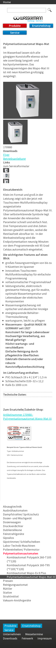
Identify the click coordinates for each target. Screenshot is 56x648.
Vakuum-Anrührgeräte (17, 600)
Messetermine (34, 634)
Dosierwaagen (12, 522)
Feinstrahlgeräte (13, 534)
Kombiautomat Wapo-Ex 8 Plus (26, 573)
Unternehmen (12, 634)
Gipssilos (8, 538)
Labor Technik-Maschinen (19, 545)
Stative (7, 592)
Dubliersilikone (12, 530)
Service (14, 32)
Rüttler (7, 588)
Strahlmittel (11, 596)
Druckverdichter (13, 526)
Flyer (6, 155)
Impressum (44, 638)
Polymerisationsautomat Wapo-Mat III (31, 577)
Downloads (10, 638)
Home (7, 2)
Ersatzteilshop (41, 26)
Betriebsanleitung (14, 158)
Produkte (15, 26)
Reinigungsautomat (15, 585)
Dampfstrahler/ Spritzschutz (21, 514)
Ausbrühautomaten (15, 510)
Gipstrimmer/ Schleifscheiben (21, 542)
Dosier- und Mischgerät (17, 518)
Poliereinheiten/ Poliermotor (21, 549)
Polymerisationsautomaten (20, 553)
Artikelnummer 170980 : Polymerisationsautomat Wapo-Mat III (27, 416)
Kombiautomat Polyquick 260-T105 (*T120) (29, 559)
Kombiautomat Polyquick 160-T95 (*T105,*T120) (28, 567)
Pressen (8, 581)
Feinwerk (27, 638)
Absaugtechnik (12, 506)
